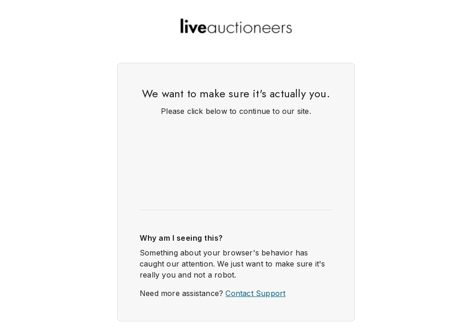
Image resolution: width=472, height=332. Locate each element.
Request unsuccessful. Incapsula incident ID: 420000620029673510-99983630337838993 (236, 166)
